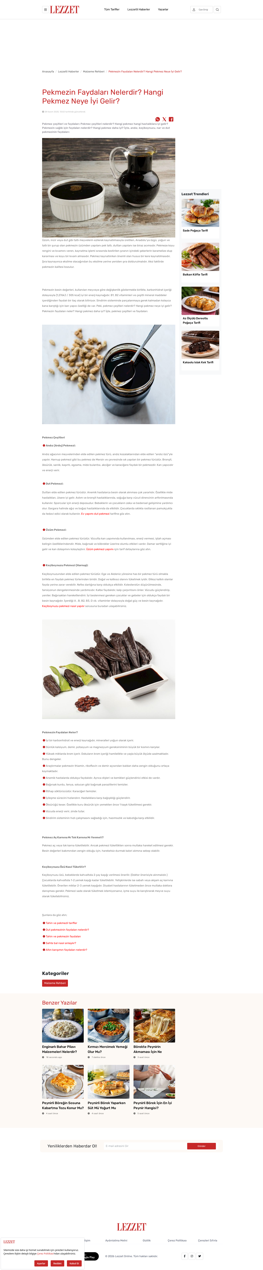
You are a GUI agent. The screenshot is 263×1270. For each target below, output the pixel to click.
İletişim (85, 1240)
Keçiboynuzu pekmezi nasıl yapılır (63, 606)
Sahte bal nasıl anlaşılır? (61, 943)
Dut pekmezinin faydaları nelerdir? (67, 929)
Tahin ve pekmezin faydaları (63, 936)
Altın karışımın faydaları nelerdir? (66, 949)
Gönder (201, 1146)
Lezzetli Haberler (138, 9)
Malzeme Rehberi (93, 71)
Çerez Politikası (177, 1240)
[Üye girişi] (201, 9)
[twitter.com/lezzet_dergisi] (199, 1256)
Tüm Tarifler (111, 9)
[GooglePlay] (85, 1256)
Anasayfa (48, 71)
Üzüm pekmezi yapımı (100, 549)
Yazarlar (163, 9)
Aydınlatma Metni (116, 1240)
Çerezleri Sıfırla (207, 1240)
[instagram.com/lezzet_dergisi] (192, 1256)
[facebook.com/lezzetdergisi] (185, 1256)
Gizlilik (147, 1240)
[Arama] (217, 9)
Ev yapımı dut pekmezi (95, 513)
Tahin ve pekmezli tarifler (61, 923)
